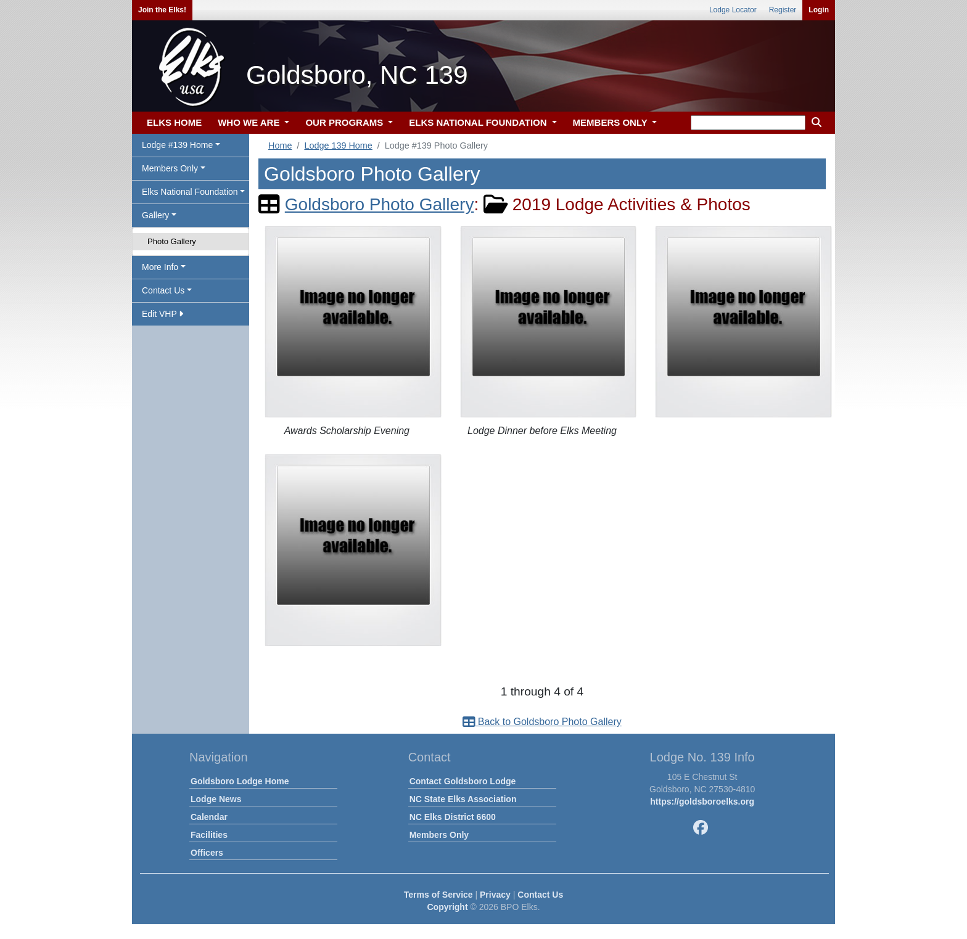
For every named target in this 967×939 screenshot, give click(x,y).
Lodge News (216, 799)
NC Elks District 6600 (452, 817)
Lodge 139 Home (338, 145)
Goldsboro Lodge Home (240, 781)
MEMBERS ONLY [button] (611, 122)
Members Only (439, 835)
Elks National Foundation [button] (190, 192)
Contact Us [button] (163, 290)
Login (819, 10)
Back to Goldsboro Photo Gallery (542, 721)
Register (783, 10)
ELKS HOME (174, 122)
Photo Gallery (171, 241)
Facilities (209, 835)
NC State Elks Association (463, 799)
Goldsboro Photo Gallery (379, 204)
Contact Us (540, 895)
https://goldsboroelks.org (702, 801)
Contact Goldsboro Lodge (462, 781)
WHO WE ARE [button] (250, 122)
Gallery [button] (155, 215)
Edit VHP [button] (162, 314)
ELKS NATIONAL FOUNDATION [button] (479, 122)
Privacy (495, 895)
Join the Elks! (162, 10)
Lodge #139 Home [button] (177, 145)
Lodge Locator (733, 10)
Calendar (209, 817)
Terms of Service (438, 895)
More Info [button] (160, 267)
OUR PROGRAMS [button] (345, 122)
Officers (207, 853)
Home (280, 145)
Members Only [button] (170, 168)
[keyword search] (748, 122)
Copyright (447, 907)
